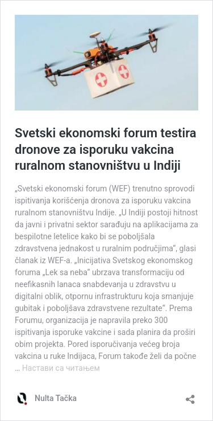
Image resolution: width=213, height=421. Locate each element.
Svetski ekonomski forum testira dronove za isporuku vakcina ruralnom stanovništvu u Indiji (106, 149)
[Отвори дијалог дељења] (190, 395)
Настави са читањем (61, 368)
